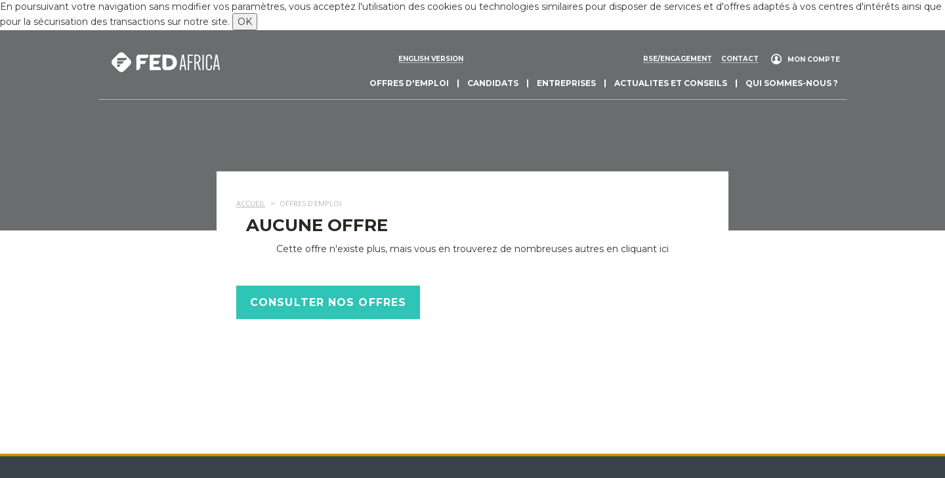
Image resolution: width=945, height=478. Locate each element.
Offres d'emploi (409, 83)
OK (245, 22)
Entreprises (566, 83)
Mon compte (814, 59)
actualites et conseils (670, 83)
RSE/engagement (677, 59)
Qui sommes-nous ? (792, 83)
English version (430, 59)
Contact (740, 59)
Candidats (492, 83)
